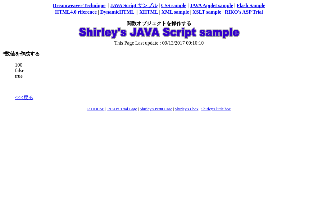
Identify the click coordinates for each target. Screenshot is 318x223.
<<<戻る (24, 97)
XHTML (148, 12)
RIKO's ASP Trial (244, 12)
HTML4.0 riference (76, 12)
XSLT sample (207, 12)
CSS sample (173, 5)
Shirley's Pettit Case (156, 109)
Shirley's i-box (186, 109)
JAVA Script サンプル (134, 5)
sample (181, 12)
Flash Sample (251, 5)
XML (167, 12)
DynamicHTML (117, 12)
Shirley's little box (216, 109)
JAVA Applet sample (211, 5)
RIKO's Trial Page (122, 109)
